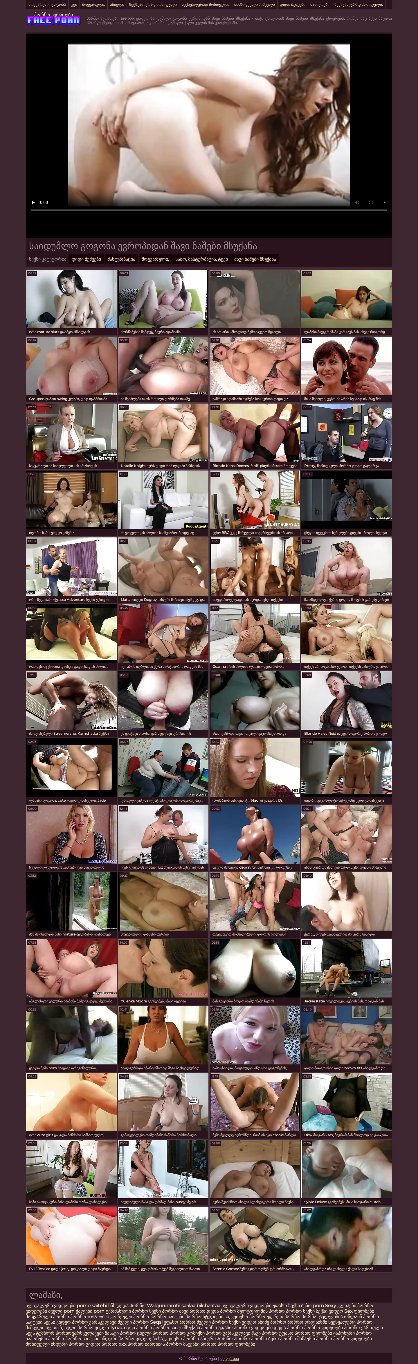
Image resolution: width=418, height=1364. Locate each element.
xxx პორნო (131, 1344)
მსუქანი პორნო (200, 1327)
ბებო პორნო (282, 1338)
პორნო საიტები (167, 1316)
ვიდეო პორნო (102, 1344)
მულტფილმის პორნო (261, 1311)
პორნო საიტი (168, 1327)
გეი (74, 4)
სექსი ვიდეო (329, 1311)
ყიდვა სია (229, 1358)
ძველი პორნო (133, 1322)
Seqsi (156, 1322)
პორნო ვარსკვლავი (95, 1322)
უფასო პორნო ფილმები (305, 1333)
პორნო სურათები (53, 14)
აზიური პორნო (216, 1338)
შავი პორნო (192, 1311)
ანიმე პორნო (271, 1322)
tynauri (118, 1327)
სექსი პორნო (164, 1311)
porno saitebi (92, 1305)
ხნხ (112, 1305)
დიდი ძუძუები (292, 4)
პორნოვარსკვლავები (80, 1333)
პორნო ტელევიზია (322, 1316)
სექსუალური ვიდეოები (51, 1305)
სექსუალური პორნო (350, 1322)
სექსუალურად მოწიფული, (358, 4)
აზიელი (117, 4)
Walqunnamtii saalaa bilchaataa (183, 1305)
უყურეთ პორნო (284, 1316)
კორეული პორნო (129, 1316)
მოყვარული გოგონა (47, 4)
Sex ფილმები (359, 1311)
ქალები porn (91, 1311)
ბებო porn (313, 1305)
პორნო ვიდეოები (323, 1327)
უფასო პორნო (179, 1322)
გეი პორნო (140, 1327)
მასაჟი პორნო (120, 1333)
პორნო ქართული (363, 1327)
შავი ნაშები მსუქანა (255, 259)
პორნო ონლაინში (307, 1322)
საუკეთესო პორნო (245, 1316)
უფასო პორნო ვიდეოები (245, 1327)
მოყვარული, (93, 4)
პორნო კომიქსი (187, 1333)
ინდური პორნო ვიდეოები (128, 1338)
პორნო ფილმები (236, 1344)
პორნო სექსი (300, 1311)
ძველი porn (62, 1311)
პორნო (78, 1316)
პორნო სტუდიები (204, 1316)
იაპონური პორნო (352, 1333)
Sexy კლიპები (341, 1305)
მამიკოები (319, 4)
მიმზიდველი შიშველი (254, 4)
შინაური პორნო (314, 1338)
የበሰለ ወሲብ (98, 1316)
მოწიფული (38, 1344)
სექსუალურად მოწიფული (153, 4)
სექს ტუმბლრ (40, 1333)
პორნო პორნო (250, 1338)
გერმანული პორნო (127, 1311)
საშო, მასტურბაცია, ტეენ (201, 259)
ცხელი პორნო (153, 1333)
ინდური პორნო (68, 1344)
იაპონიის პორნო (163, 1344)
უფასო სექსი (286, 1305)
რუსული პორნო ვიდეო (83, 1327)
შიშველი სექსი (42, 1327)
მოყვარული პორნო (48, 1316)
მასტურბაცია (121, 259)
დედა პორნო (131, 1305)
